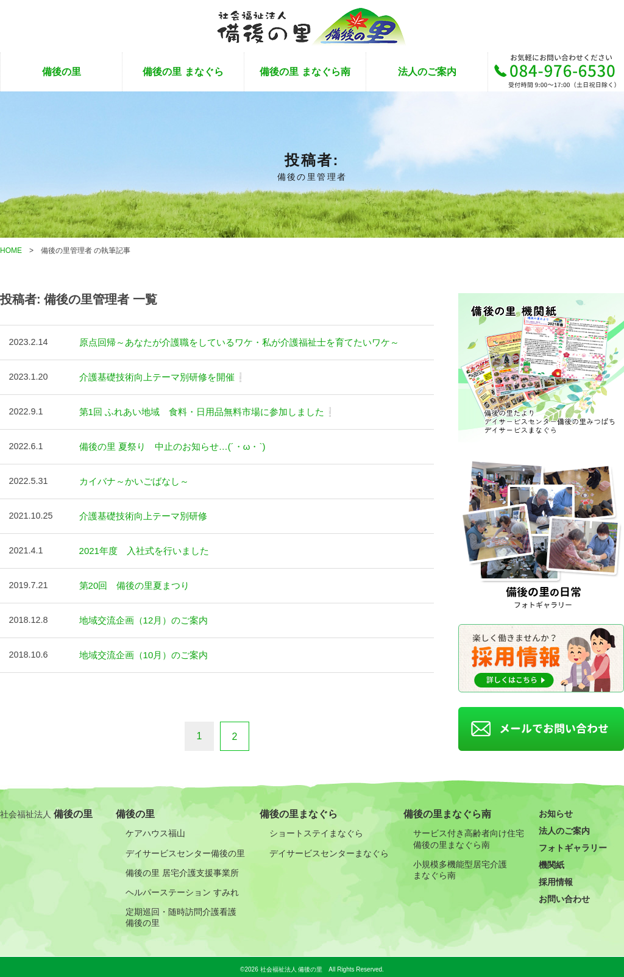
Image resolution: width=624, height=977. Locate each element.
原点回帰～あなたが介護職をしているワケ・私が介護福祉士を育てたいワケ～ (228, 342)
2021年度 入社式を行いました (140, 547)
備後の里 (61, 71)
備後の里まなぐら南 (447, 809)
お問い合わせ (564, 894)
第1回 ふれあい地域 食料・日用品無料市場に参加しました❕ (199, 410)
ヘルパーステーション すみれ (182, 887)
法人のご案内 (427, 71)
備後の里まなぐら (299, 809)
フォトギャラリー (573, 843)
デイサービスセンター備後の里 (185, 848)
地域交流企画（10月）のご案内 (139, 649)
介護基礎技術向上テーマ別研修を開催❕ (157, 376)
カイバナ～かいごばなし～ (130, 478)
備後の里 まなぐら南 (305, 71)
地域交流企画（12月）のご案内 (139, 615)
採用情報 (556, 877)
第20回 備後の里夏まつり (131, 581)
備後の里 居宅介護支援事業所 (182, 867)
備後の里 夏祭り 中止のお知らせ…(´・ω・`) (166, 444)
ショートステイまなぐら (316, 828)
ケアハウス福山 (155, 828)
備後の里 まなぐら (183, 71)
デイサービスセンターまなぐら (329, 848)
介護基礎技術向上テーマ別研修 (139, 512)
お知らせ (556, 809)
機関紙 (551, 860)
